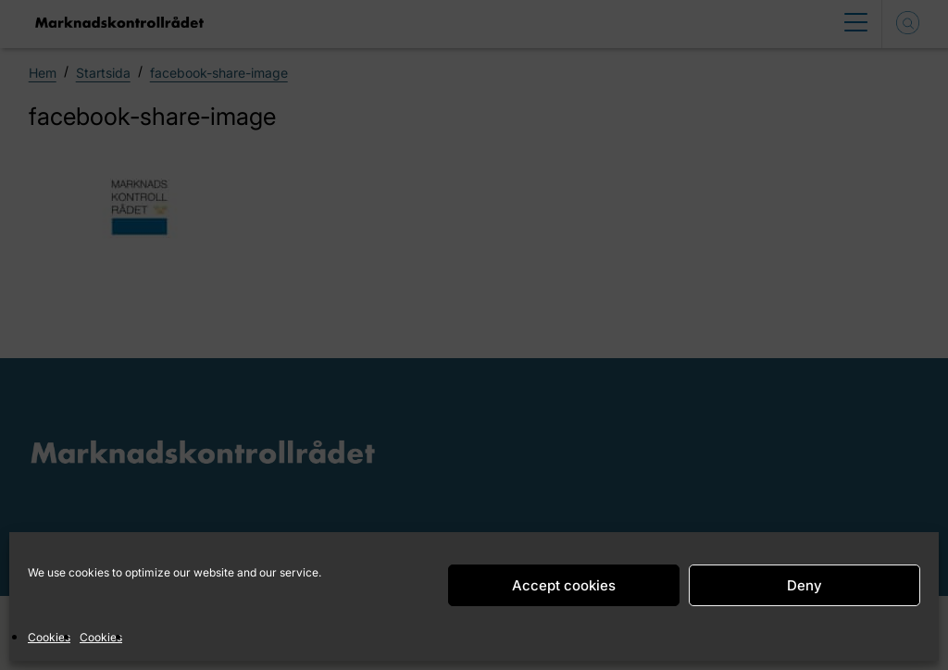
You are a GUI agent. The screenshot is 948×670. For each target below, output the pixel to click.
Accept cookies (564, 585)
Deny (804, 585)
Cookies (49, 637)
